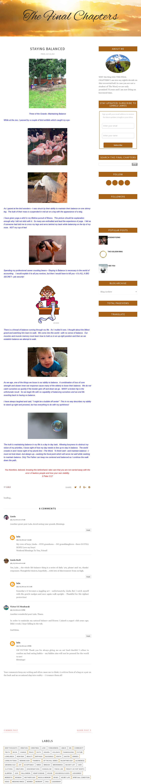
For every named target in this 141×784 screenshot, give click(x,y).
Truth (7, 752)
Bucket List (70, 765)
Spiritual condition (81, 777)
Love (44, 748)
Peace (31, 752)
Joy (19, 765)
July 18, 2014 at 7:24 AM (23, 540)
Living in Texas (11, 760)
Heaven (47, 752)
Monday (18, 777)
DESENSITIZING (114, 237)
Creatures (20, 769)
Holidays (56, 752)
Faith (38, 752)
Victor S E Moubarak (20, 606)
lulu (18, 536)
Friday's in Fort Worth (75, 769)
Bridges (47, 765)
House (49, 773)
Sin (70, 748)
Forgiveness (53, 748)
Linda (13, 516)
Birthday (39, 756)
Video (7, 782)
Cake (80, 765)
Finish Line (58, 769)
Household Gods (62, 773)
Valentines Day (66, 760)
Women (30, 782)
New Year (20, 756)
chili (47, 782)
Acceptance (29, 765)
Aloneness (80, 760)
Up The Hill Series (50, 760)
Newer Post (12, 730)
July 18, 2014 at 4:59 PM (23, 646)
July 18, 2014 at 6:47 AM (17, 520)
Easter (67, 756)
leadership (56, 782)
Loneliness (9, 756)
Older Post (83, 730)
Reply (88, 530)
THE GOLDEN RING (115, 251)
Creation (24, 748)
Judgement (77, 773)
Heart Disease (38, 773)
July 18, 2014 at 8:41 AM (17, 563)
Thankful (37, 760)
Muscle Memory (44, 777)
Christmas (35, 748)
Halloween (25, 773)
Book (15, 752)
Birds (39, 765)
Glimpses (8, 773)
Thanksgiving (68, 752)
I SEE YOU (111, 265)
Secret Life (65, 777)
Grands (75, 756)
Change (23, 752)
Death (58, 756)
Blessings (49, 756)
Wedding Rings (18, 782)
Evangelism (47, 769)
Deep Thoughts (11, 748)
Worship (38, 782)
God (16, 773)
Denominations (33, 769)
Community (78, 748)
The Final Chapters (70, 16)
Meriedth (8, 777)
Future (80, 752)
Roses (56, 777)
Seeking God (25, 760)
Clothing (9, 769)
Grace (63, 748)
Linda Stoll (15, 560)
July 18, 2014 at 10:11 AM (24, 587)
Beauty (29, 756)
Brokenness (58, 765)
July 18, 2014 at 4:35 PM (17, 610)
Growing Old (10, 765)
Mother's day (29, 777)
